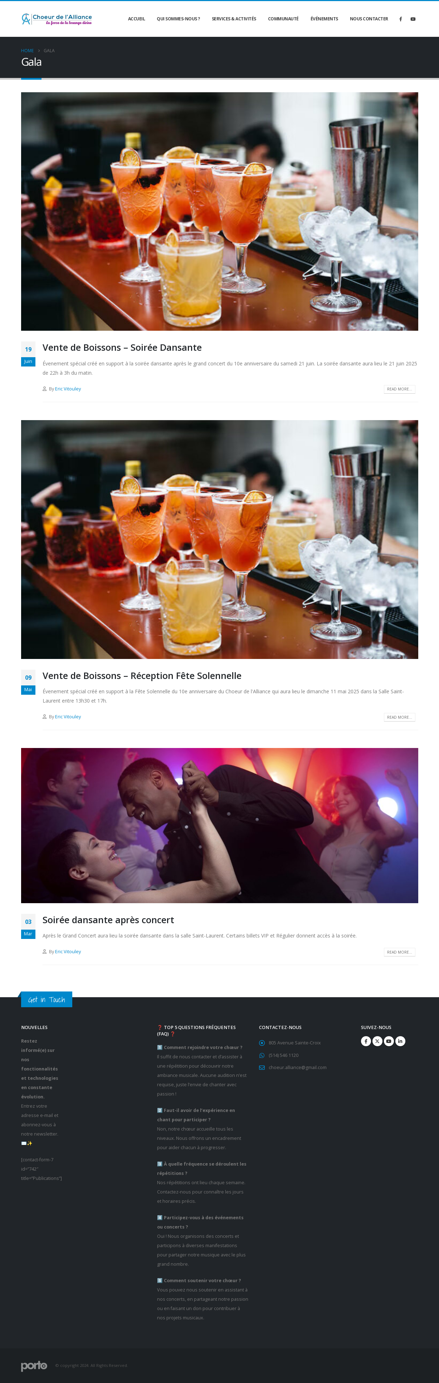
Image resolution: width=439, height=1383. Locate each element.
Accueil (136, 19)
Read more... (399, 389)
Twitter (377, 1041)
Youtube (389, 1041)
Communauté (283, 19)
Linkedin (400, 1041)
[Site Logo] (57, 19)
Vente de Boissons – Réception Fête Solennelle (142, 675)
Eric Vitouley (68, 389)
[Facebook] (401, 19)
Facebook (366, 1041)
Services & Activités (234, 19)
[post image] (219, 211)
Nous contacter (369, 19)
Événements (324, 19)
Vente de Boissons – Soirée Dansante (122, 347)
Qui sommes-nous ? (178, 19)
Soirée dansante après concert (108, 920)
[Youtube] (413, 19)
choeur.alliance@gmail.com (298, 1068)
